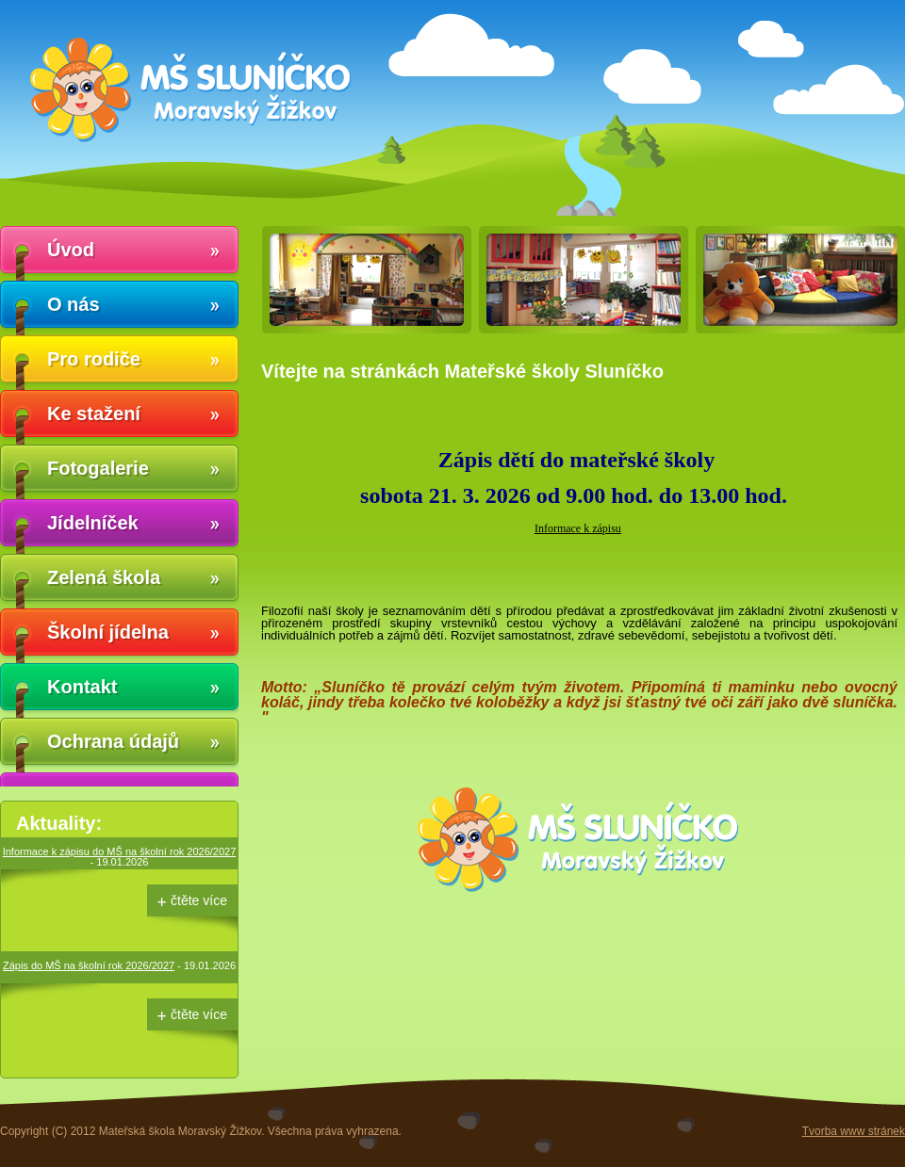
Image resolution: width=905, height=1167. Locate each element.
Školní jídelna (108, 632)
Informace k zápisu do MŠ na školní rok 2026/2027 (120, 851)
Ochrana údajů (113, 741)
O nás (73, 304)
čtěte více (199, 900)
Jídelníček (93, 522)
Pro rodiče (93, 358)
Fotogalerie (98, 468)
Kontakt (82, 686)
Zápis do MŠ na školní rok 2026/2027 (88, 965)
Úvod (70, 249)
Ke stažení (93, 413)
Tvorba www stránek (853, 1131)
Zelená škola (103, 577)
